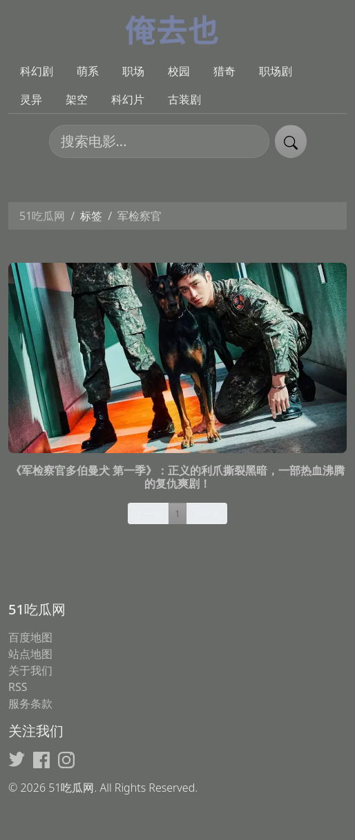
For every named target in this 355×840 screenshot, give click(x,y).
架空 (77, 99)
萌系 (88, 71)
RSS (18, 686)
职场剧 (275, 71)
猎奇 (224, 71)
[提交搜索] (291, 141)
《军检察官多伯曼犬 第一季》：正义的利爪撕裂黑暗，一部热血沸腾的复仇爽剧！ (177, 477)
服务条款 (30, 703)
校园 (179, 71)
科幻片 (127, 99)
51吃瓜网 (42, 215)
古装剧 (184, 99)
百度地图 (30, 637)
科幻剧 (36, 71)
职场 (133, 71)
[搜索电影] (159, 141)
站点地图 (30, 653)
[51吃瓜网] (178, 28)
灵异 (31, 99)
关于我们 (30, 670)
